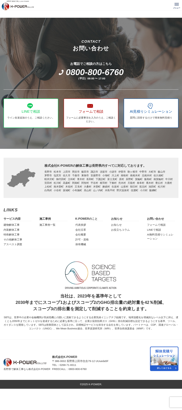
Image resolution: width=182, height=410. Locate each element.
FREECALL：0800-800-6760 (69, 368)
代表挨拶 (80, 224)
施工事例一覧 (47, 224)
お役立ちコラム (120, 229)
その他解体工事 (13, 239)
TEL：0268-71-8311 (64, 364)
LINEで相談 (154, 229)
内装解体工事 (12, 229)
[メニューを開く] (176, 5)
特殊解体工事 (12, 234)
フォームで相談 (156, 224)
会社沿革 (80, 229)
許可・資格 (82, 239)
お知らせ (116, 224)
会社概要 (80, 234)
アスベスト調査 (13, 244)
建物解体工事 (12, 224)
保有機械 (80, 244)
